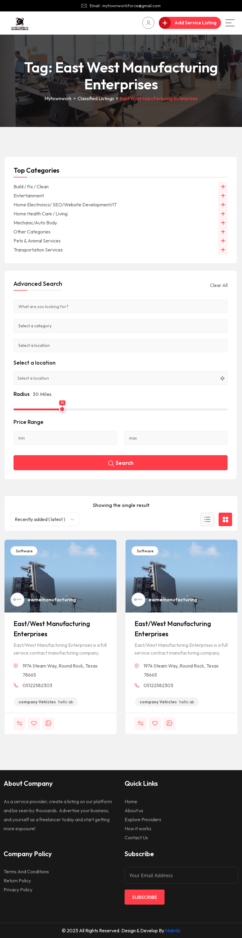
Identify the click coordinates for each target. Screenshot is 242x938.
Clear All (219, 285)
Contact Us (136, 838)
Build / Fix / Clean (31, 187)
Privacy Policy (18, 890)
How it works (138, 828)
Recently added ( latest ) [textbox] (40, 519)
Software (24, 550)
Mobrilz (172, 930)
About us (134, 810)
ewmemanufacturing (52, 600)
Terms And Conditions (26, 872)
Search (120, 463)
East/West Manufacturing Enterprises (52, 628)
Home (131, 801)
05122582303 (37, 685)
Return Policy (17, 881)
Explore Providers (143, 819)
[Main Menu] (229, 22)
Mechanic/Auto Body (35, 223)
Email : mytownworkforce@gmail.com (125, 5)
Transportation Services (38, 250)
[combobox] (44, 519)
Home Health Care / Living (41, 214)
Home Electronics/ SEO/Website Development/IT (65, 205)
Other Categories (32, 232)
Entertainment (29, 196)
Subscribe (144, 897)
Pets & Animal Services (37, 241)
